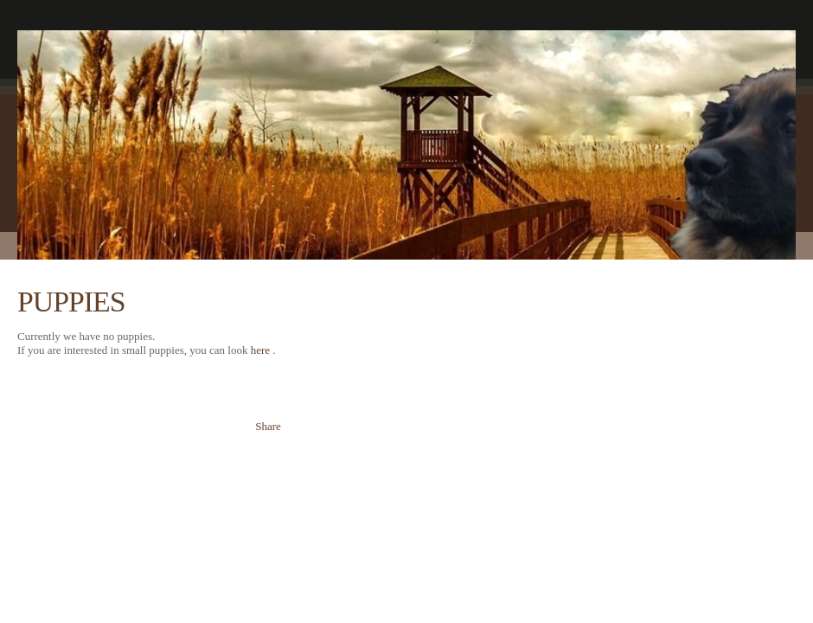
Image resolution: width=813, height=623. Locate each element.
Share (268, 426)
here (260, 350)
